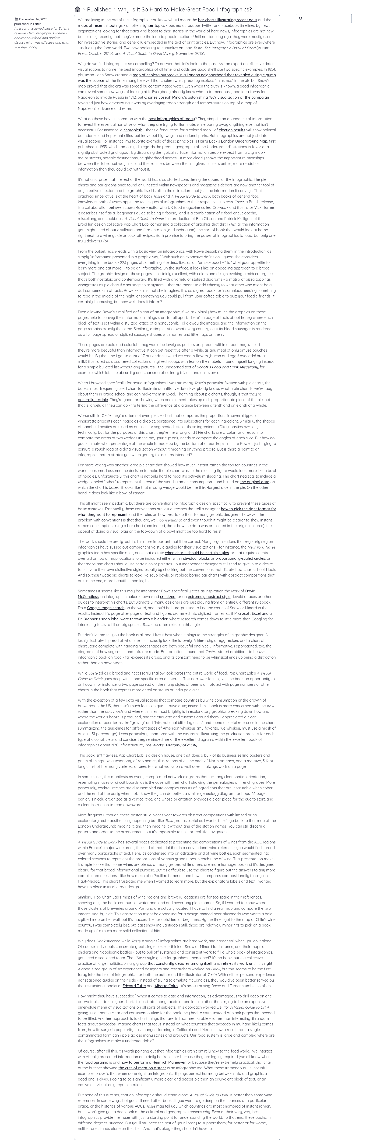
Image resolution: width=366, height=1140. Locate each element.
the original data (255, 481)
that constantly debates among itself (180, 963)
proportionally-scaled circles (240, 558)
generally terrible (93, 399)
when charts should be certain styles (197, 552)
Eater (37, 24)
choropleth (132, 130)
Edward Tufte (134, 985)
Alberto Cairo (166, 985)
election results (232, 130)
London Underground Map (244, 141)
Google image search (106, 607)
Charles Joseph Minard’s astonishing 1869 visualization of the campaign (206, 97)
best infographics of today (171, 118)
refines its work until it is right (246, 963)
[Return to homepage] (77, 9)
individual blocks (195, 558)
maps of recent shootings (100, 25)
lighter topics (153, 25)
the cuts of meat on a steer (142, 1068)
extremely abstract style (209, 596)
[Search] (324, 18)
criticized (168, 596)
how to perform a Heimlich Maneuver (153, 1062)
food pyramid (96, 1062)
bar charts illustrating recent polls (227, 19)
